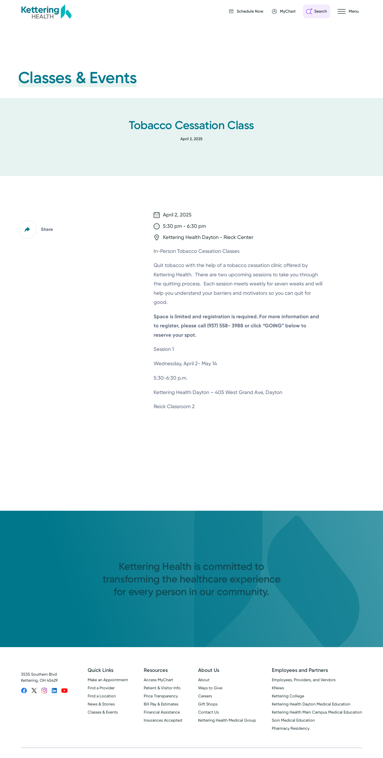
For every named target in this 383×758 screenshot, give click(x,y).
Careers (205, 696)
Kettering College (288, 696)
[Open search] (316, 11)
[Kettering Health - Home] (46, 11)
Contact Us (208, 712)
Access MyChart (158, 679)
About (203, 679)
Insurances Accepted (163, 720)
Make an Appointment (108, 679)
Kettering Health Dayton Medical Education (311, 704)
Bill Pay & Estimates (161, 704)
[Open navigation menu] (348, 11)
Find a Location (102, 696)
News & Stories (101, 704)
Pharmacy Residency (290, 728)
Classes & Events (103, 712)
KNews (278, 688)
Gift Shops (208, 704)
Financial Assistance (162, 712)
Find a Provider (101, 688)
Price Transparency (161, 696)
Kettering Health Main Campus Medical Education (317, 712)
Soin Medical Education (293, 720)
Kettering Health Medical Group (227, 720)
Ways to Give (210, 688)
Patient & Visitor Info (162, 688)
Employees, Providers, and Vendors (304, 679)
